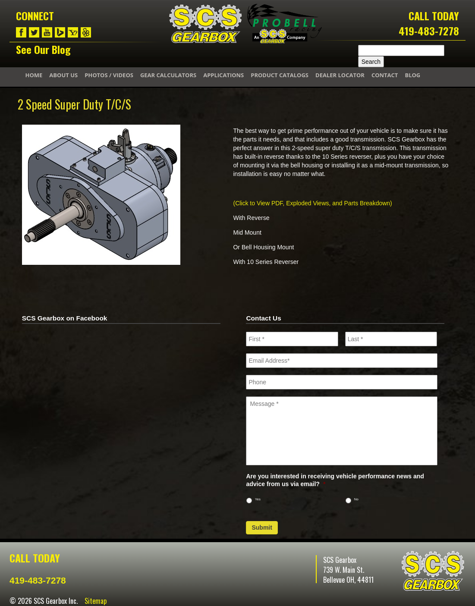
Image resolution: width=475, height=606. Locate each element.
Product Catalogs (279, 75)
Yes (258, 499)
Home (34, 75)
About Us (63, 75)
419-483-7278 (429, 30)
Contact (384, 75)
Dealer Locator (340, 75)
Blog (412, 75)
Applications (223, 75)
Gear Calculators (168, 75)
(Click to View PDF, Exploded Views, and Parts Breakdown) (312, 203)
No (356, 499)
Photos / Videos (109, 75)
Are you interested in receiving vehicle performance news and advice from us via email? (335, 480)
